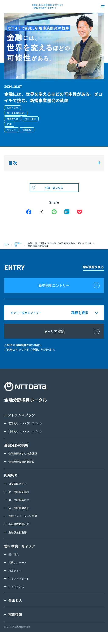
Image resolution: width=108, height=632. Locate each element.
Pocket (79, 211)
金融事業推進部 (17, 532)
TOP (6, 244)
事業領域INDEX (17, 483)
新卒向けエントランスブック (25, 431)
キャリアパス (16, 586)
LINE (54, 211)
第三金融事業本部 (18, 508)
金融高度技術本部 (18, 524)
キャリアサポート (18, 578)
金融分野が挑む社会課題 (22, 453)
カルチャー (14, 570)
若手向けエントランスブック (25, 423)
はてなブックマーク (66, 211)
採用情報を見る (93, 267)
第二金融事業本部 (18, 500)
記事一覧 (18, 244)
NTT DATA (17, 6)
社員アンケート (17, 562)
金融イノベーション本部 (22, 516)
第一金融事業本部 (18, 492)
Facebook (28, 211)
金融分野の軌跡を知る (21, 461)
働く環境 (13, 554)
